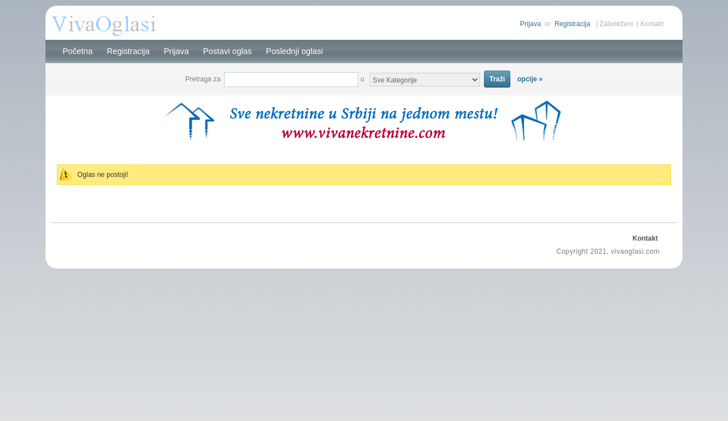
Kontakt (652, 24)
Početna (78, 51)
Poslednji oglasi (294, 51)
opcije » (530, 79)
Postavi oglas (227, 51)
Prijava (530, 24)
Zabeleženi (616, 24)
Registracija (572, 24)
